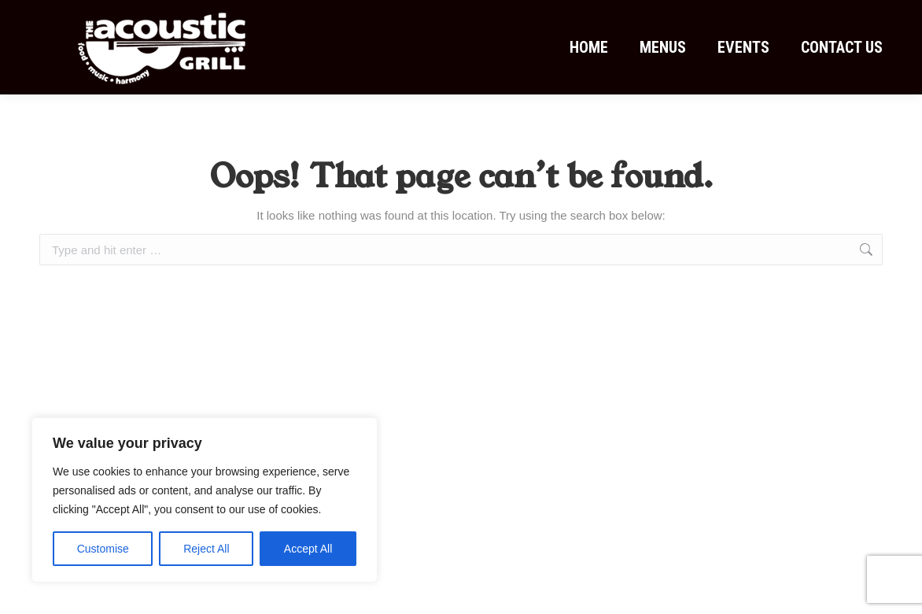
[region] (204, 500)
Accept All (308, 548)
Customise (103, 548)
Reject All (206, 548)
